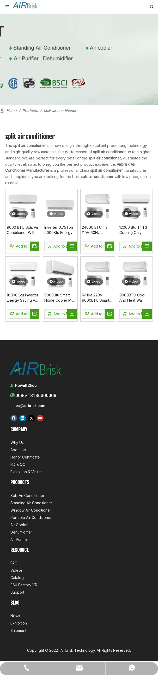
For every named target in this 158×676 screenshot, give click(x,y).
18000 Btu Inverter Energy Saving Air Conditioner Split (22, 298)
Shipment (18, 630)
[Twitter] (31, 418)
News (15, 616)
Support (17, 592)
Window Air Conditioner (30, 510)
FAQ (13, 563)
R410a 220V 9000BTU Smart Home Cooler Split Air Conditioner (97, 298)
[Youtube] (40, 418)
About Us (18, 450)
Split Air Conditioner (27, 495)
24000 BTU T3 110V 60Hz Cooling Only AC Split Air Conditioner (96, 230)
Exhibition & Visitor (26, 471)
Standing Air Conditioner (31, 503)
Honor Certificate (25, 457)
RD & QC (17, 464)
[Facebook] (13, 418)
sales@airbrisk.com (27, 406)
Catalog (17, 577)
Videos (16, 570)
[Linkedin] (22, 418)
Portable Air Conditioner (31, 517)
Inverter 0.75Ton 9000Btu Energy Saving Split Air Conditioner (58, 230)
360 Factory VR (23, 585)
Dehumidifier (21, 532)
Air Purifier (19, 539)
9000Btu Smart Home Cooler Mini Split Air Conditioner (59, 298)
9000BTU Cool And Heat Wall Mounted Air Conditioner (132, 298)
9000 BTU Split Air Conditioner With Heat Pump (22, 230)
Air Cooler (19, 525)
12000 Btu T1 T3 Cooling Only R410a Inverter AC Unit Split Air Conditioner (134, 230)
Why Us (17, 442)
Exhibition (18, 623)
